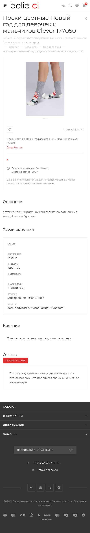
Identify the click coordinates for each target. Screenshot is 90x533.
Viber (50, 488)
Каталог (9, 406)
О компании (13, 415)
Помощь (9, 434)
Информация (13, 425)
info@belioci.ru (48, 470)
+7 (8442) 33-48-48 (45, 463)
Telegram (31, 488)
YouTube (40, 488)
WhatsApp (59, 488)
